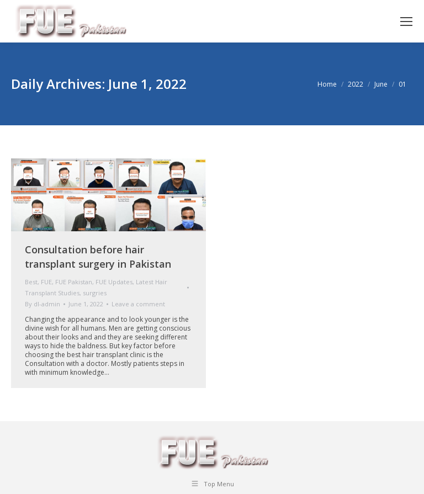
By (42, 304)
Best (31, 282)
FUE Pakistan (73, 282)
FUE (46, 282)
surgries (95, 293)
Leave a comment (138, 304)
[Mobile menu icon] (406, 21)
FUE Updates (114, 282)
